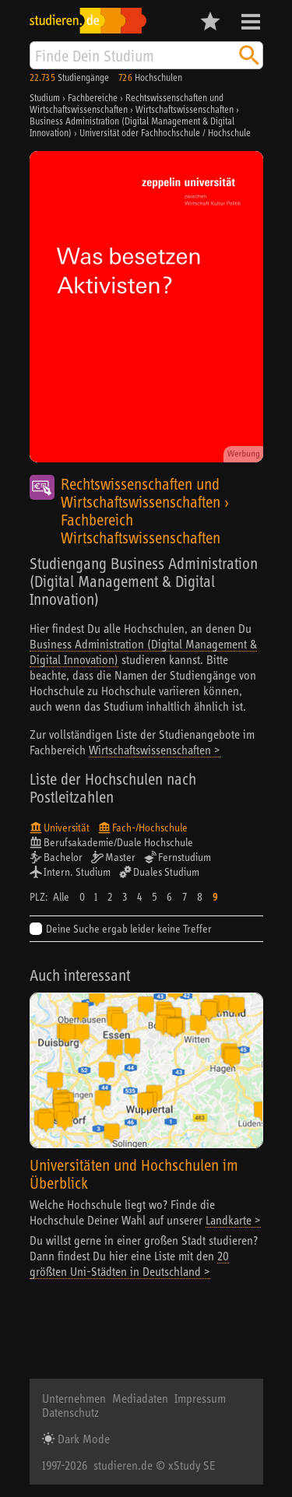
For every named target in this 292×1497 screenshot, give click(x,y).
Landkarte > (233, 1220)
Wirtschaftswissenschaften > (154, 750)
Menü (250, 21)
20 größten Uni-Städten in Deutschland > (129, 1263)
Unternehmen (74, 1398)
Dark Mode (82, 1439)
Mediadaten (140, 1398)
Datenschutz (70, 1412)
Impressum (200, 1398)
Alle (61, 897)
